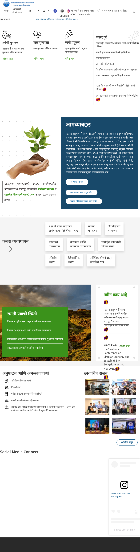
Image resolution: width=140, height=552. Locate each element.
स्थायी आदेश (89, 10)
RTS (30, 11)
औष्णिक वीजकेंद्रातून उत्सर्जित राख (101, 260)
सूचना (116, 10)
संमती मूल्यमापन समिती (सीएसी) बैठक (113, 52)
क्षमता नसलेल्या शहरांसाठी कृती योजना (113, 75)
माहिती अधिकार (77, 14)
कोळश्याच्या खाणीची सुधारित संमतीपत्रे (25, 347)
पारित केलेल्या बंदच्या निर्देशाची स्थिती (26, 393)
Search (134, 12)
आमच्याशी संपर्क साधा (17, 11)
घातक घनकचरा (92, 229)
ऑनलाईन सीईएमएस (105, 63)
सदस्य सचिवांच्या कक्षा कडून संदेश (83, 201)
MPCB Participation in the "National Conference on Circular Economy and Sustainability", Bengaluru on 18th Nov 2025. (116, 357)
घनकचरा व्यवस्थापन (54, 244)
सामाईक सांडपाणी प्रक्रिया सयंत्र (111, 244)
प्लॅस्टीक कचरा (53, 260)
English (64, 16)
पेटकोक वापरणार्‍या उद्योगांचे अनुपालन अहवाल (116, 69)
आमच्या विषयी (77, 10)
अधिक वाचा (7, 58)
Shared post (120, 529)
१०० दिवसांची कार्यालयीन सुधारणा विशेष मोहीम (117, 98)
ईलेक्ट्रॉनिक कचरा (74, 260)
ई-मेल (87, 14)
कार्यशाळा (124, 10)
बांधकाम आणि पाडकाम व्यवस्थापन (80, 244)
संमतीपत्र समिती (103, 58)
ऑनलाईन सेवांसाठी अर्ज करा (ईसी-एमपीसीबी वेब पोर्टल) (117, 45)
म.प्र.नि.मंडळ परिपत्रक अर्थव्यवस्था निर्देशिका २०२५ (60, 19)
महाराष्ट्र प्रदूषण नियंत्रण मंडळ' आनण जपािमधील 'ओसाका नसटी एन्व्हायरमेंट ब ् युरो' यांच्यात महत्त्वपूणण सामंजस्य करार (116, 317)
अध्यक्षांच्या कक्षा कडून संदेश (81, 192)
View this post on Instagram (120, 495)
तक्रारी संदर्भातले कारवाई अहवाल (25, 400)
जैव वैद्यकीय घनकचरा (114, 229)
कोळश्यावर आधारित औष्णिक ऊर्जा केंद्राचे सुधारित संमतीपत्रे (35, 339)
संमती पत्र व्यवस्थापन (104, 10)
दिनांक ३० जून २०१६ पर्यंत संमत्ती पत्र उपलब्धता (29, 330)
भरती (6, 11)
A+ (49, 10)
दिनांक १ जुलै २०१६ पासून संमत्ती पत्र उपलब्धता (29, 321)
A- (39, 11)
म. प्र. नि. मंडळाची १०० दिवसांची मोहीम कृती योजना (115, 88)
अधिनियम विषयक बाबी (21, 380)
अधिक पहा (127, 442)
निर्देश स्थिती (16, 387)
